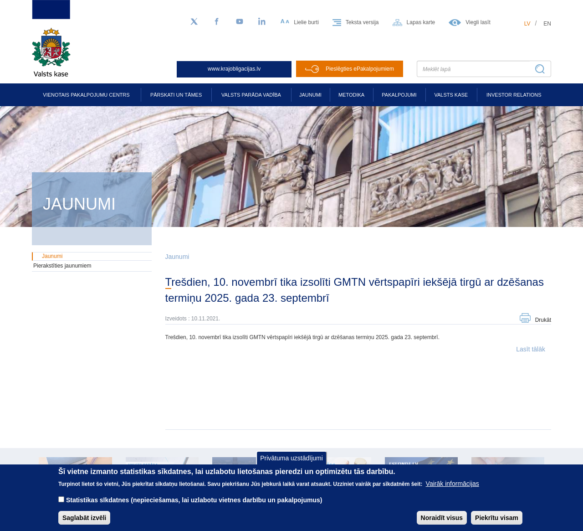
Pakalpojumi (399, 95)
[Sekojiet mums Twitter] (194, 22)
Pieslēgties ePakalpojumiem (360, 69)
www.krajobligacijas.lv (234, 69)
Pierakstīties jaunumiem (62, 266)
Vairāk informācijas (452, 490)
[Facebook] (217, 22)
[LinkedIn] (262, 22)
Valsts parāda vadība (251, 95)
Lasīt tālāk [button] (530, 349)
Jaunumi (310, 95)
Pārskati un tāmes (176, 95)
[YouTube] (239, 22)
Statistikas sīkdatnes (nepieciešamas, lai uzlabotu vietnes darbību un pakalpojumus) (194, 506)
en (547, 24)
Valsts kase (451, 95)
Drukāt (543, 320)
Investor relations (514, 95)
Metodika (351, 95)
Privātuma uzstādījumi (291, 465)
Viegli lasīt (477, 22)
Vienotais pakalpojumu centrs (86, 95)
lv (527, 24)
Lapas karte (421, 22)
